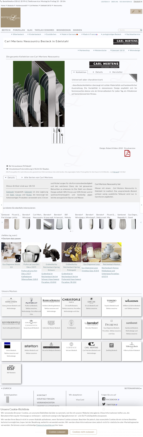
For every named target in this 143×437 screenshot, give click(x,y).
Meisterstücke (100, 50)
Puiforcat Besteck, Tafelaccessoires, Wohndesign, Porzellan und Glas (31, 306)
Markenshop (84, 50)
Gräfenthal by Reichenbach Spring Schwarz (51, 256)
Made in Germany (69, 34)
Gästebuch (105, 2)
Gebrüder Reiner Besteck (51, 324)
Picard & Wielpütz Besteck (51, 346)
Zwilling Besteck (112, 346)
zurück (7, 388)
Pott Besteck (71, 324)
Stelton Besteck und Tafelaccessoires (31, 348)
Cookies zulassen (57, 432)
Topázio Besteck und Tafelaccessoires (112, 303)
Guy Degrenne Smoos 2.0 (11, 255)
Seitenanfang (132, 388)
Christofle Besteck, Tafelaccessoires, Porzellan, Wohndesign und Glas (71, 305)
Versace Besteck (71, 346)
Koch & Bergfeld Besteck (11, 324)
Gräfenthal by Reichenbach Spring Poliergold (71, 256)
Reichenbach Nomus (111, 253)
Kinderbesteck (35, 34)
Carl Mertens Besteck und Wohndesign (91, 348)
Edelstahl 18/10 (46, 5)
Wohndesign (135, 50)
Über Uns (114, 2)
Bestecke (11, 5)
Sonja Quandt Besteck (31, 324)
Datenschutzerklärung (45, 425)
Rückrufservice (126, 2)
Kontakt (42, 395)
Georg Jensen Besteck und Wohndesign (11, 303)
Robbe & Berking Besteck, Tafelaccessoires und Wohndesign (51, 305)
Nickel (29, 195)
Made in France (89, 34)
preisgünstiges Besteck (112, 34)
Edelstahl (10, 192)
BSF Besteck (11, 369)
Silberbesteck (18, 34)
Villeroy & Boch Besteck (132, 346)
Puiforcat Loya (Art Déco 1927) (31, 255)
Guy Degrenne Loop (91, 253)
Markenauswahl (21, 5)
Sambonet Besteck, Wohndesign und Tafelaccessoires (132, 327)
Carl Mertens (33, 5)
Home (3, 5)
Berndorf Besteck (91, 324)
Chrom (18, 195)
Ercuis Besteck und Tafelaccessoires (91, 303)
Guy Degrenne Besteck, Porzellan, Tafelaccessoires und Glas (111, 327)
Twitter (110, 405)
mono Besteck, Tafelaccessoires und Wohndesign (11, 349)
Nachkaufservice (133, 34)
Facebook (111, 399)
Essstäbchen (51, 34)
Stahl (12, 195)
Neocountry (58, 5)
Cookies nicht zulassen (83, 432)
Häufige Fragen (46, 399)
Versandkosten (46, 403)
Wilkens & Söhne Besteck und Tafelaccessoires (132, 303)
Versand (116, 172)
